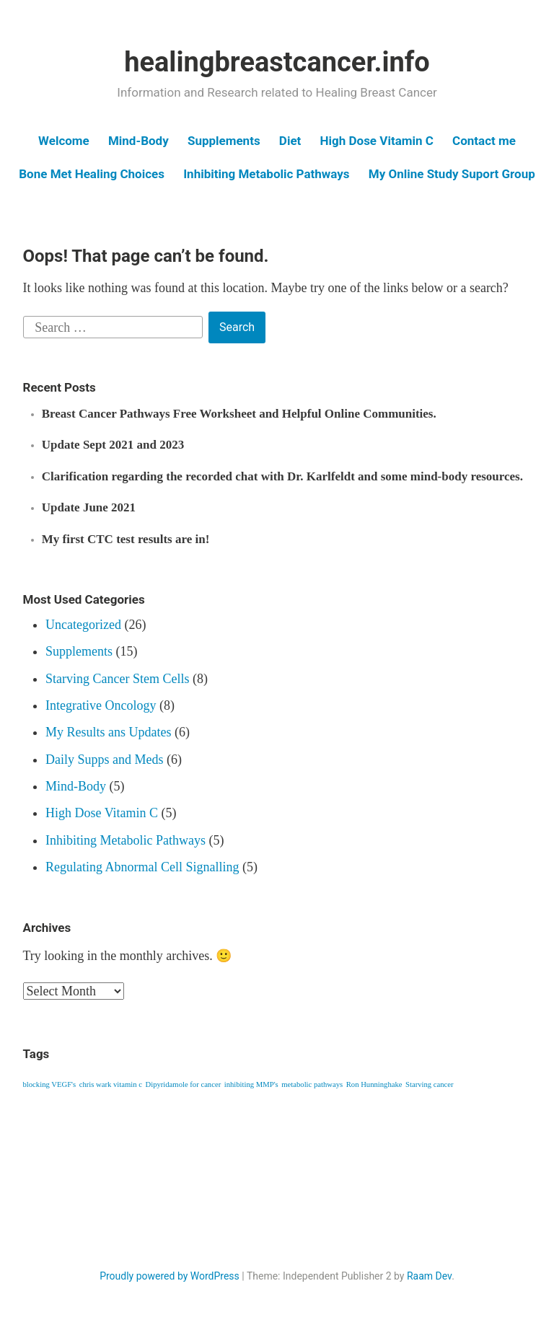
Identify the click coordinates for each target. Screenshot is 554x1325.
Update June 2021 (89, 507)
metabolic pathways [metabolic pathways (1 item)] (312, 1084)
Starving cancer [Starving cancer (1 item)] (429, 1084)
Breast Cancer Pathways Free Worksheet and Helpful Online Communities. (239, 414)
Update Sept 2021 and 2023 (113, 445)
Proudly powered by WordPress (169, 1276)
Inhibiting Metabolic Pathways (266, 174)
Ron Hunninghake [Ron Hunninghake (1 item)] (374, 1084)
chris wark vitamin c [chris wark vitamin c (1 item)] (110, 1084)
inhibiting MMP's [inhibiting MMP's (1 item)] (251, 1084)
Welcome (63, 140)
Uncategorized (83, 624)
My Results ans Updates (108, 732)
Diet (290, 140)
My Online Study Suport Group (452, 174)
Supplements (224, 140)
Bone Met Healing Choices (91, 174)
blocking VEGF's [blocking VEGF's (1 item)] (49, 1084)
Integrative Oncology (100, 705)
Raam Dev (429, 1276)
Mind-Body (138, 140)
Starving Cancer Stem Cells (117, 679)
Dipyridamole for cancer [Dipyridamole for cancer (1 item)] (183, 1084)
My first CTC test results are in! (126, 539)
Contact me (484, 140)
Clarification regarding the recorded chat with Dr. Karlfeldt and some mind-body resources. (282, 476)
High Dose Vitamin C (377, 140)
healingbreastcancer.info (277, 62)
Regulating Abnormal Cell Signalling (142, 867)
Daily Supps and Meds (104, 759)
